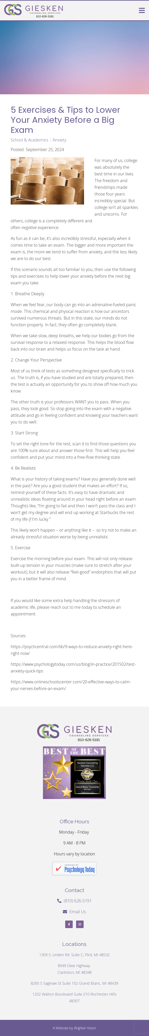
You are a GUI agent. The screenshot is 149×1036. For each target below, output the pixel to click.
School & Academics (29, 140)
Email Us (77, 911)
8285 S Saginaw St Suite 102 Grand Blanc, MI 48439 (74, 983)
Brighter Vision (85, 1028)
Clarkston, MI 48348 (74, 972)
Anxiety (59, 140)
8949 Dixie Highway (74, 965)
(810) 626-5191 (78, 901)
